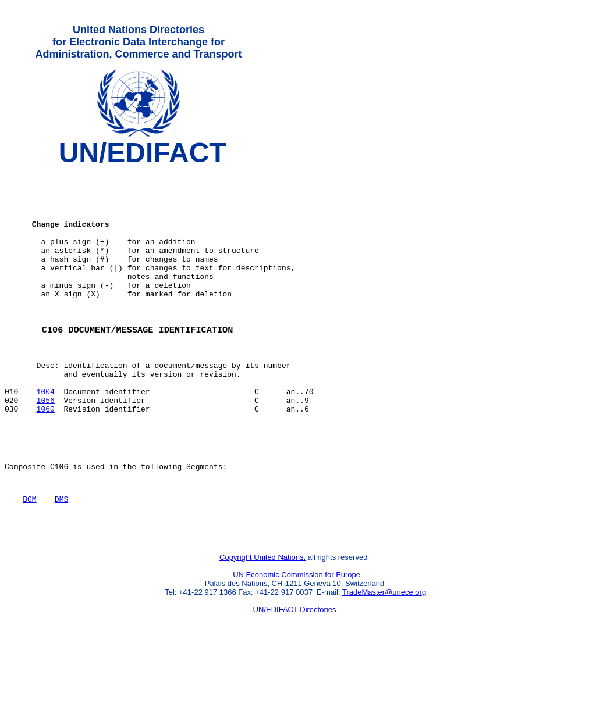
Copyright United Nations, (262, 619)
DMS (61, 555)
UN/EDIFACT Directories (294, 671)
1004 (46, 434)
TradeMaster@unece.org (384, 654)
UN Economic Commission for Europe (296, 636)
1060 (46, 455)
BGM (29, 555)
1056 (46, 444)
